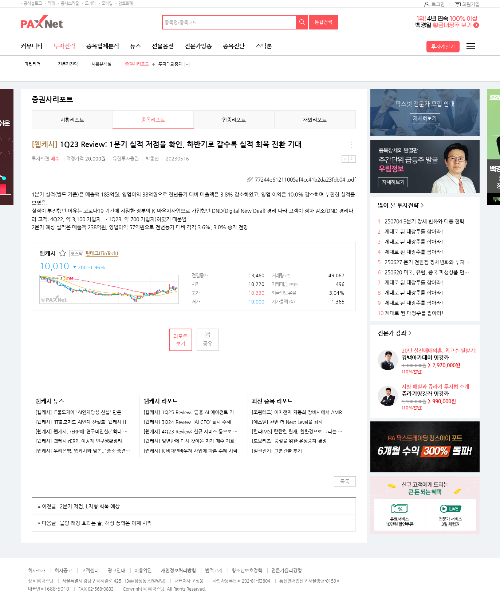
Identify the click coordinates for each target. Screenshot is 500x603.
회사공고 (63, 570)
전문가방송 (198, 46)
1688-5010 (56, 588)
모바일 (107, 3)
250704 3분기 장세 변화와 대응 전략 (424, 221)
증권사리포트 (137, 64)
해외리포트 (315, 120)
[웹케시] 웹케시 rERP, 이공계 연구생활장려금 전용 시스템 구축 (83, 441)
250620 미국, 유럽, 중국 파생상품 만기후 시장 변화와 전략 (429, 272)
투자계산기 (443, 46)
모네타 (90, 3)
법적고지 (214, 570)
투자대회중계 (170, 64)
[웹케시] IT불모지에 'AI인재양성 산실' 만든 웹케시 (83, 412)
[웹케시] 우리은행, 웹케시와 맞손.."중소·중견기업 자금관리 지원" (83, 450)
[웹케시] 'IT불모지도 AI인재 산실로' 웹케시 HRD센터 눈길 (83, 422)
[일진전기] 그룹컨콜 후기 (277, 450)
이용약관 (143, 570)
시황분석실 (101, 64)
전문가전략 (68, 64)
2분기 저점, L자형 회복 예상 (90, 506)
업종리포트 (234, 120)
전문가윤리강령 (286, 570)
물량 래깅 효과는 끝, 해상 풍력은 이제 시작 (106, 522)
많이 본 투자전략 (398, 205)
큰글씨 (352, 159)
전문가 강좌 (392, 333)
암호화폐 (125, 3)
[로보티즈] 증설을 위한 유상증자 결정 (289, 441)
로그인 (438, 4)
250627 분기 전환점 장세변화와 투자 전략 (429, 262)
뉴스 (135, 46)
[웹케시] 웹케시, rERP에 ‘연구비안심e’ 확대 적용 (83, 431)
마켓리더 (32, 64)
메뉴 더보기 (351, 144)
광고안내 (116, 570)
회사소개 (37, 570)
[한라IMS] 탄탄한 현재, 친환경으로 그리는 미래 (299, 431)
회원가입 (471, 4)
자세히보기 (425, 118)
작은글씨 (345, 159)
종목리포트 (153, 120)
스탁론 (264, 46)
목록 (345, 481)
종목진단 (234, 46)
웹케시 (47, 253)
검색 (302, 22)
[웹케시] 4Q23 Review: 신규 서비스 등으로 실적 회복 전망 (191, 431)
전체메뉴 (470, 46)
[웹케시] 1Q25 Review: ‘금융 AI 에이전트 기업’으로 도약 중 (191, 412)
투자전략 (64, 46)
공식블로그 (33, 3)
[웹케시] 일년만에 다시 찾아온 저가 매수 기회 (189, 441)
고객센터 (90, 570)
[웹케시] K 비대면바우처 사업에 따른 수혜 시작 (190, 450)
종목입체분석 (102, 46)
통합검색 (323, 22)
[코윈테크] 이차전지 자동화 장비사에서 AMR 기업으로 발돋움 (299, 412)
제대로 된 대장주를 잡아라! (414, 231)
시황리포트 (72, 120)
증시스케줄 (70, 3)
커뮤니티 (32, 46)
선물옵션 (163, 46)
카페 (51, 3)
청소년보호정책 (247, 570)
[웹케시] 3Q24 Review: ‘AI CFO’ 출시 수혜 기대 (191, 422)
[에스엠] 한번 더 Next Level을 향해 (287, 422)
